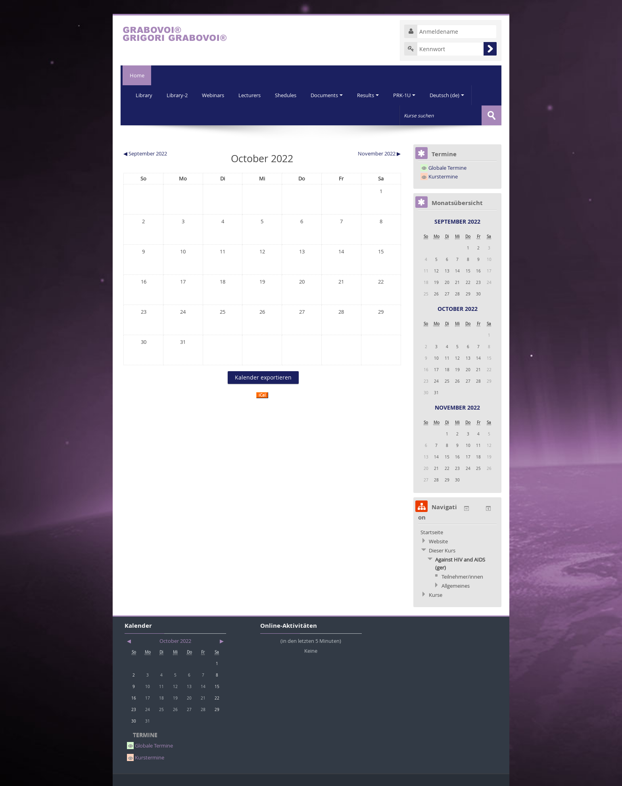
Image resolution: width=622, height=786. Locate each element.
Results (373, 95)
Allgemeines (456, 585)
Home (136, 75)
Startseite (431, 531)
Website (438, 540)
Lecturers (252, 95)
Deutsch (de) (453, 95)
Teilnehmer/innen (462, 576)
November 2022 (457, 407)
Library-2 (178, 95)
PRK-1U (410, 95)
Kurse (435, 594)
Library (144, 95)
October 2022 (458, 308)
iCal (262, 394)
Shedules (289, 95)
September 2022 (457, 221)
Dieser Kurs (442, 550)
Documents (331, 95)
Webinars (215, 95)
